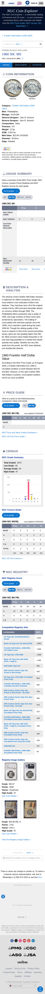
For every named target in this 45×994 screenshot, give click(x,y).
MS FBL (12, 197)
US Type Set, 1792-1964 (13, 655)
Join (41, 3)
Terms (20, 972)
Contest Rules (9, 972)
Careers (8, 969)
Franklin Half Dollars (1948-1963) (18, 36)
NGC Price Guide (17, 23)
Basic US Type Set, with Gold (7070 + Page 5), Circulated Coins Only (17, 726)
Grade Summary (21, 65)
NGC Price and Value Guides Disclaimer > (20, 433)
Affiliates (28, 972)
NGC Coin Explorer (22, 11)
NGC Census (31, 23)
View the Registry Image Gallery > (16, 840)
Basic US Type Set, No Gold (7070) (18, 643)
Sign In (34, 3)
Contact (27, 976)
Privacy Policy (34, 969)
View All (22, 917)
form (40, 877)
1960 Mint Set (9, 746)
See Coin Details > (10, 796)
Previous (8, 44)
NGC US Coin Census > (12, 558)
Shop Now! (23, 269)
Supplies (18, 976)
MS (5, 197)
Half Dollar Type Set (12, 666)
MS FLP (20, 197)
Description (37, 65)
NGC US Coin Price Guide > (14, 437)
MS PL (28, 197)
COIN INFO (6, 65)
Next (19, 44)
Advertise (38, 972)
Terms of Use (20, 969)
